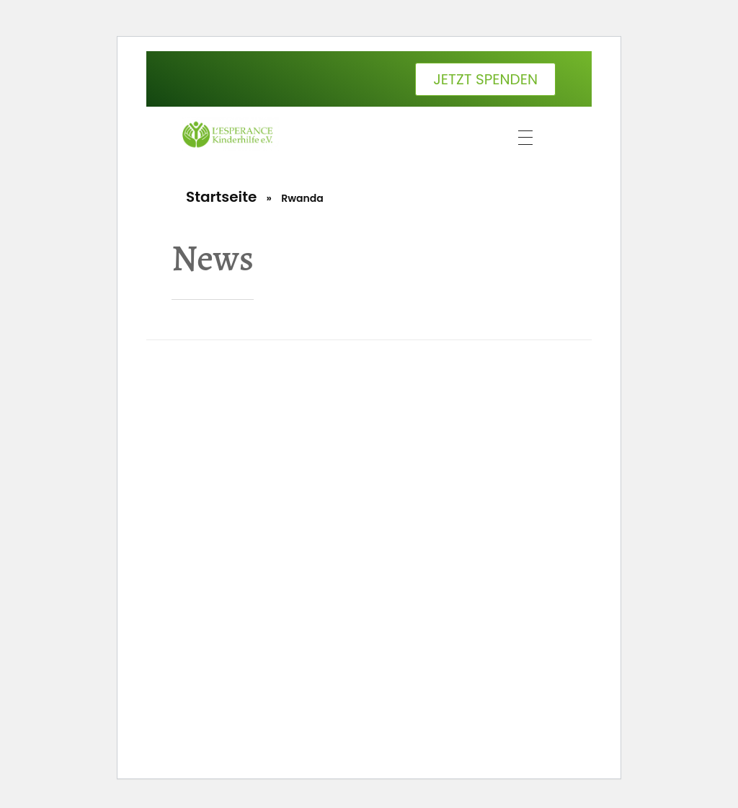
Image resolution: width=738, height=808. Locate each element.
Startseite (221, 197)
